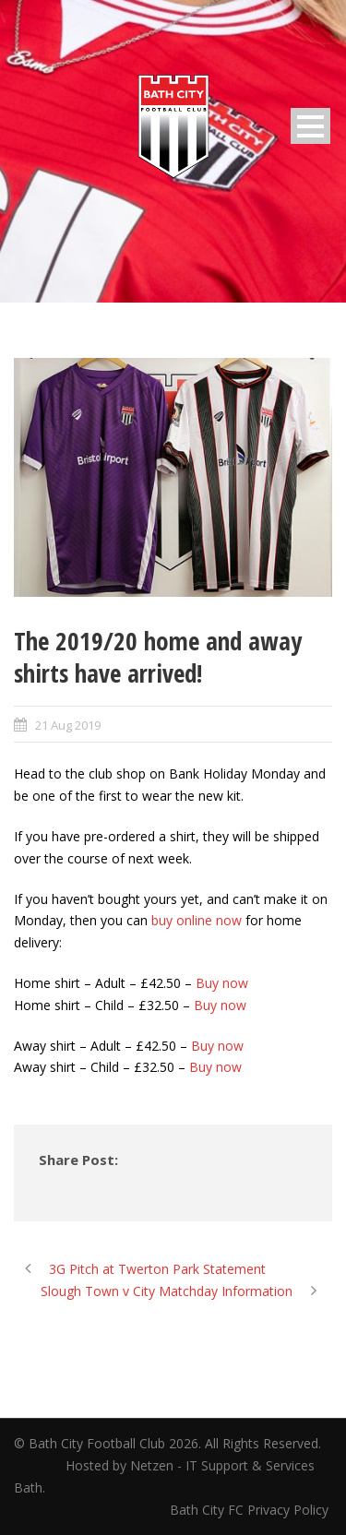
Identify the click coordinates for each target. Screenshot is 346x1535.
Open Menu (310, 126)
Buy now (222, 983)
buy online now (196, 920)
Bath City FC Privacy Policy (251, 1509)
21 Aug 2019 (68, 725)
